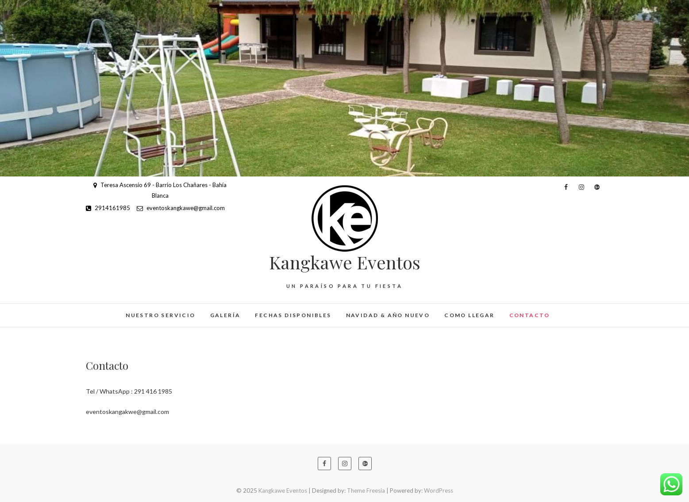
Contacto (529, 315)
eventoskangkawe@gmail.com (181, 207)
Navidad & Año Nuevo (388, 315)
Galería (225, 315)
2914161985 (108, 207)
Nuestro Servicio (160, 315)
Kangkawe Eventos (344, 262)
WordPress (438, 490)
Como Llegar (469, 315)
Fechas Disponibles (293, 315)
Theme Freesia (366, 490)
